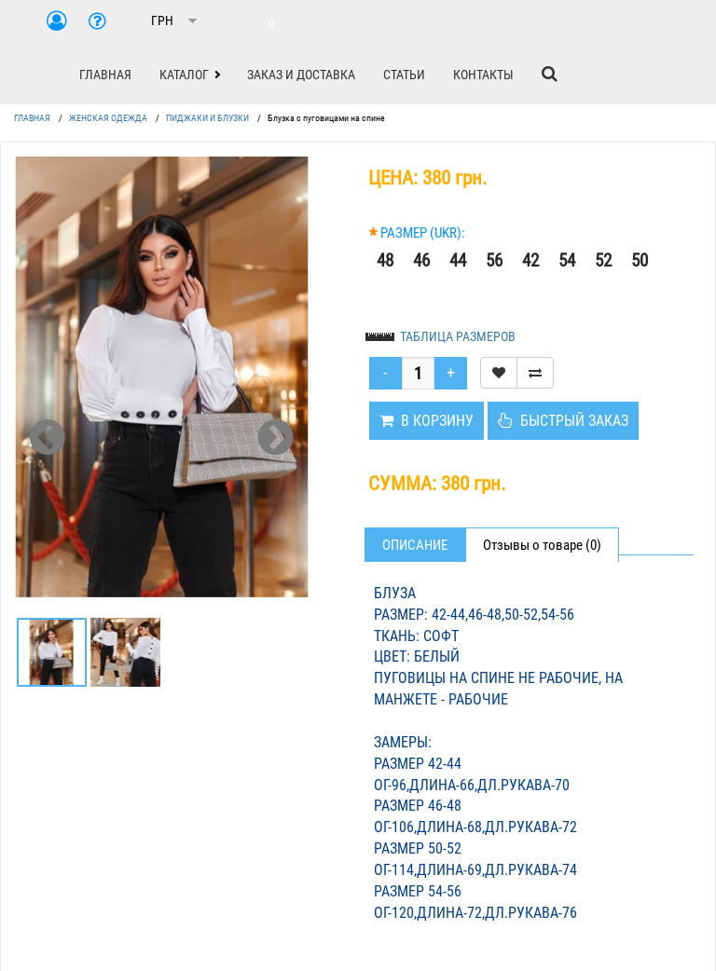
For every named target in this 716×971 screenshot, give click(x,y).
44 (457, 260)
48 (385, 260)
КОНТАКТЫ (483, 74)
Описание (415, 545)
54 (566, 260)
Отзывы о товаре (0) (542, 545)
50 (639, 260)
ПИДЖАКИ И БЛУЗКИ (207, 118)
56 (494, 260)
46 (421, 260)
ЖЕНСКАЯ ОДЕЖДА (108, 118)
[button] (189, 74)
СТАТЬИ (404, 74)
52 (603, 260)
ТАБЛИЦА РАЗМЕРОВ (458, 336)
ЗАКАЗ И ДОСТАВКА (301, 74)
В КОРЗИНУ (426, 421)
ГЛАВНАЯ (105, 74)
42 (530, 260)
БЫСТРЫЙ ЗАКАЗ (563, 421)
